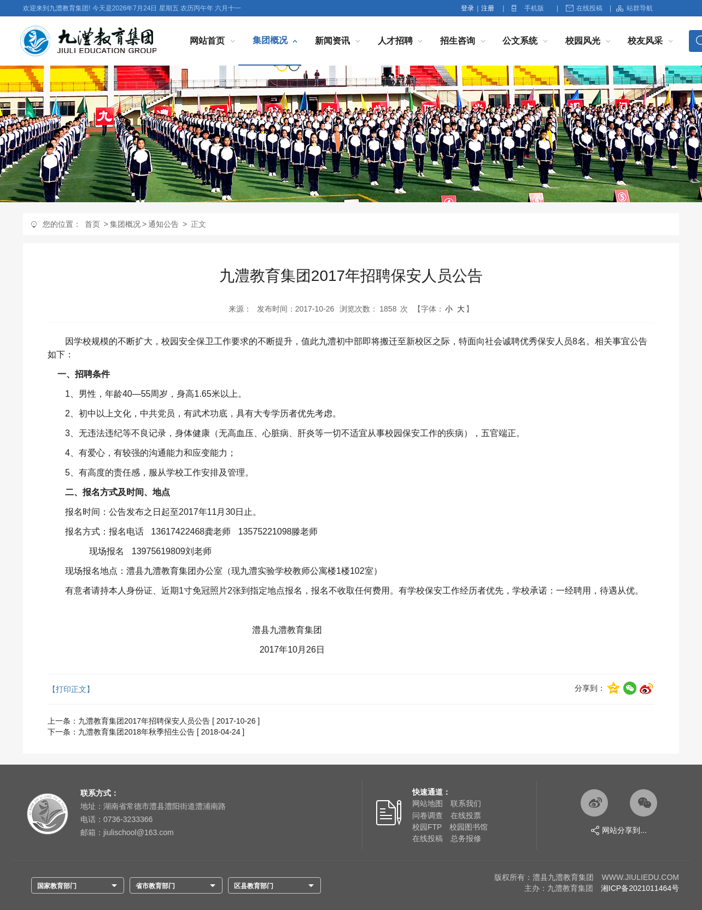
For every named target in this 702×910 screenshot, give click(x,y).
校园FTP (427, 827)
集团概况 (270, 40)
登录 (467, 8)
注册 (487, 8)
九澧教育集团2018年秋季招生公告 (136, 731)
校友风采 (645, 40)
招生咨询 (457, 40)
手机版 (534, 8)
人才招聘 (395, 40)
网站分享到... (619, 830)
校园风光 (582, 40)
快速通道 (427, 792)
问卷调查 (427, 815)
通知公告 (163, 224)
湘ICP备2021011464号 (640, 888)
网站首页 (207, 40)
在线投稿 (584, 8)
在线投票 (466, 815)
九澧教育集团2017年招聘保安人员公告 (144, 721)
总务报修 (466, 838)
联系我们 (466, 803)
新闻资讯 (332, 40)
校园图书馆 (468, 827)
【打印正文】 (71, 689)
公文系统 (519, 40)
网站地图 (427, 803)
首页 (92, 224)
